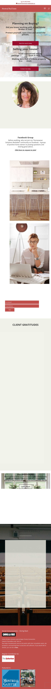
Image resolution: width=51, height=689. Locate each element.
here (16, 647)
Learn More (25, 486)
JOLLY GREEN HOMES (25, 474)
